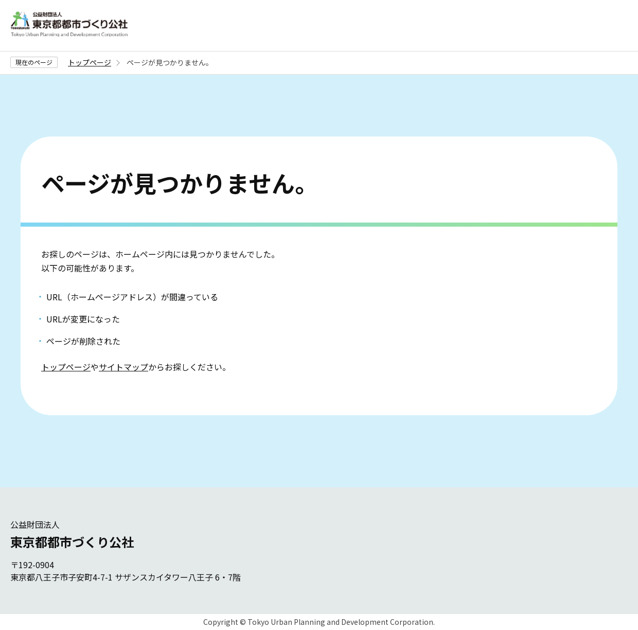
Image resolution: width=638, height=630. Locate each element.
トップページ (89, 62)
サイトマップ (123, 367)
